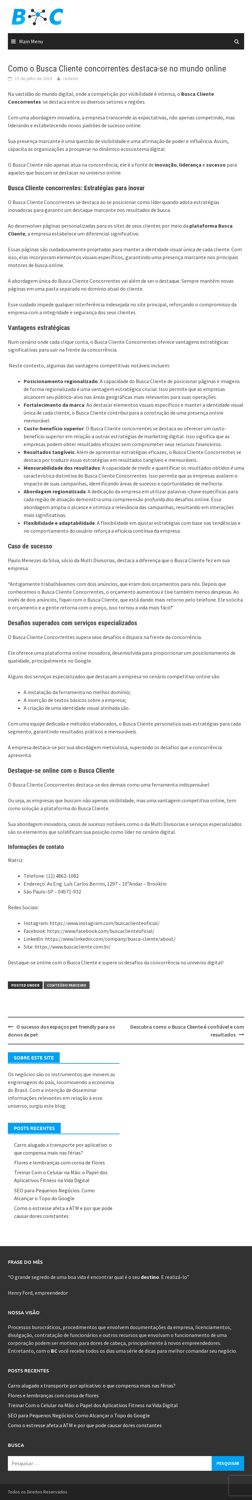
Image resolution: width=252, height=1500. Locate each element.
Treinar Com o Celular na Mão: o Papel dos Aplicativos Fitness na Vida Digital (93, 1405)
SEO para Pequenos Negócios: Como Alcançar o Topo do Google (79, 1415)
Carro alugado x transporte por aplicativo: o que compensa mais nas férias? (92, 1385)
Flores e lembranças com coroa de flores (59, 1162)
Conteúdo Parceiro (66, 985)
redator (70, 78)
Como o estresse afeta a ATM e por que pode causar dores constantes (85, 1425)
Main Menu (31, 41)
